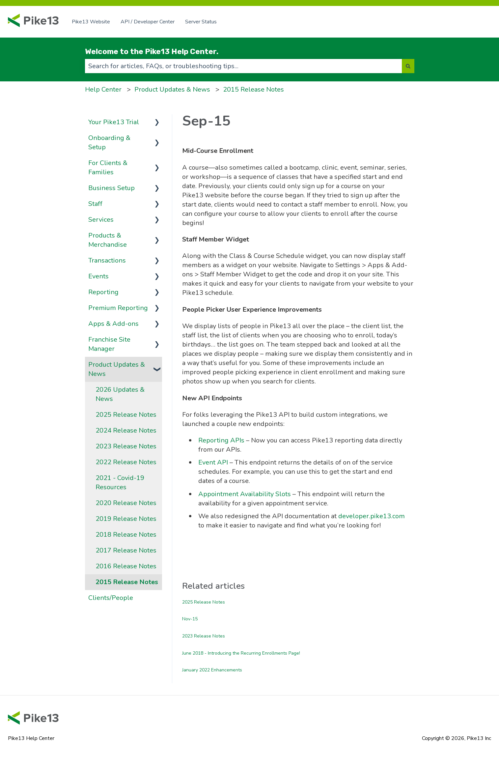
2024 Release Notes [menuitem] (126, 430)
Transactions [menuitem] (107, 260)
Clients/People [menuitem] (110, 597)
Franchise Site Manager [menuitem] (109, 344)
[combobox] (243, 66)
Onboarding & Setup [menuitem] (109, 142)
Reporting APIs (221, 440)
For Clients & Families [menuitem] (107, 167)
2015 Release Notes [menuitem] (127, 582)
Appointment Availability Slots (244, 494)
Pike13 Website (91, 21)
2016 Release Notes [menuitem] (126, 566)
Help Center (103, 89)
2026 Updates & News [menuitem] (120, 394)
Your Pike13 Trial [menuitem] (113, 122)
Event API (214, 462)
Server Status (201, 21)
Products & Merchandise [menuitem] (107, 240)
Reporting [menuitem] (103, 292)
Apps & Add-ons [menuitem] (113, 323)
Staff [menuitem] (95, 203)
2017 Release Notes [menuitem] (126, 550)
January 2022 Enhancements (212, 670)
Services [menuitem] (101, 219)
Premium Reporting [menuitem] (118, 307)
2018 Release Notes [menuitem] (126, 534)
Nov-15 (190, 619)
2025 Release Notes (203, 602)
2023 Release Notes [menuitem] (126, 446)
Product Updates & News (172, 89)
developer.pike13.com (371, 516)
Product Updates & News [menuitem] (116, 369)
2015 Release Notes (253, 89)
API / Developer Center (148, 21)
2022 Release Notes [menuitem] (126, 462)
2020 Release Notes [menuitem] (126, 502)
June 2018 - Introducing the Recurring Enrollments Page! (241, 653)
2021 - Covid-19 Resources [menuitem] (120, 482)
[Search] (408, 66)
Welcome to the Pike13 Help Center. (151, 51)
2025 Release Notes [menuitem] (126, 414)
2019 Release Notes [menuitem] (126, 518)
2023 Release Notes (203, 636)
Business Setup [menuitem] (111, 188)
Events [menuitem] (98, 276)
